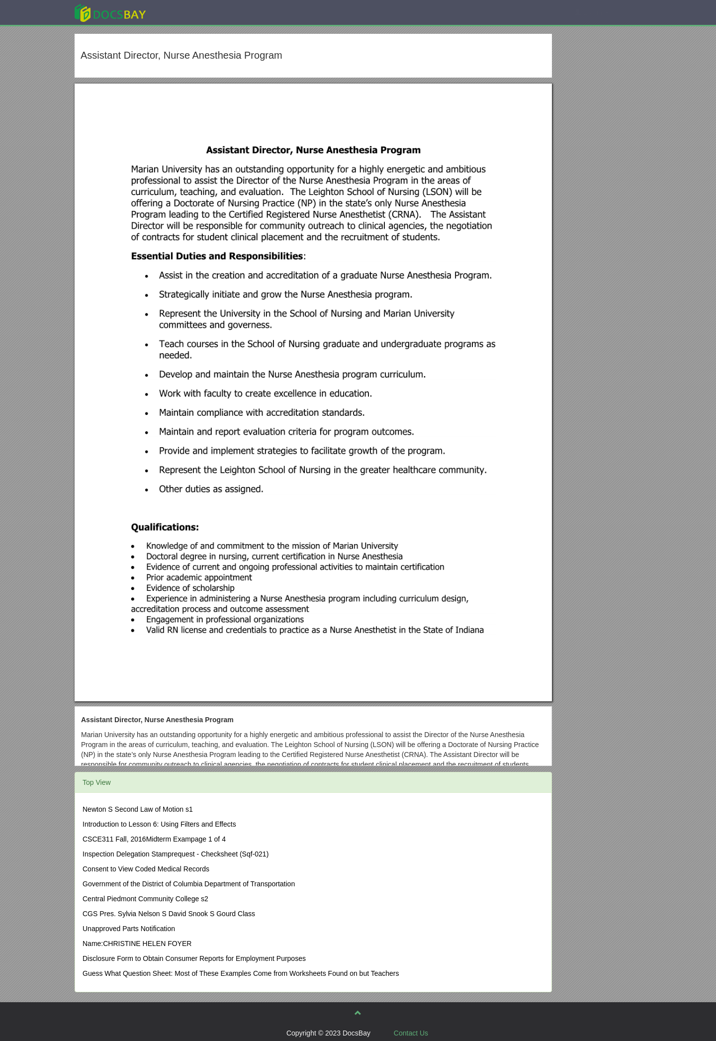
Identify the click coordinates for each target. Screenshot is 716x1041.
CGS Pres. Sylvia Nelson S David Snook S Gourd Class (169, 914)
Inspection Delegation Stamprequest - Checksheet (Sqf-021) (175, 854)
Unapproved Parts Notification (129, 929)
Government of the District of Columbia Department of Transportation (189, 884)
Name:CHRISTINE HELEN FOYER (137, 943)
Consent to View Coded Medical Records (146, 869)
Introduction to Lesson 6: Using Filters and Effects (159, 824)
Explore (185, 12)
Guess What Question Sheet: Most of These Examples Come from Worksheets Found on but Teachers (241, 973)
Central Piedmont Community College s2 (145, 899)
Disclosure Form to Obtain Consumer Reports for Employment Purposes (194, 958)
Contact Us (411, 1033)
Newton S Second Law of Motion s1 (138, 809)
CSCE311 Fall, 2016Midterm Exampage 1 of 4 (154, 839)
